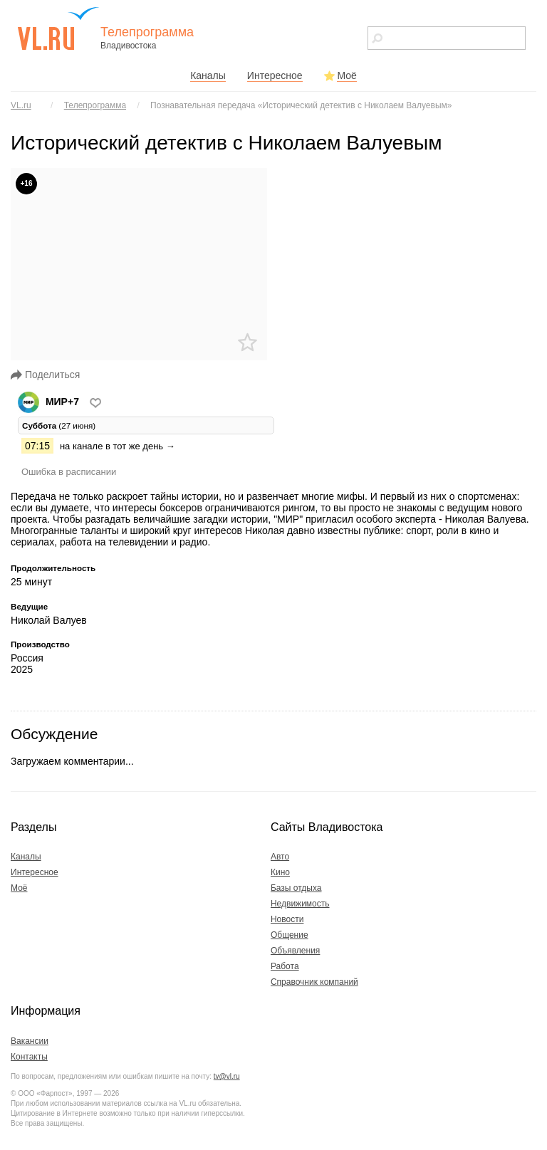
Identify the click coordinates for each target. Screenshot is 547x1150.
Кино (280, 872)
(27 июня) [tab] (58, 425)
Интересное (275, 75)
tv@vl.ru (227, 1076)
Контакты (29, 1057)
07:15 (37, 445)
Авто (280, 857)
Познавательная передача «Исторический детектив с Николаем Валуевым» (301, 105)
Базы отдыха (296, 888)
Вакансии (29, 1041)
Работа (285, 966)
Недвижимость (300, 904)
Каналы (208, 75)
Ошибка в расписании (68, 471)
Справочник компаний (314, 982)
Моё (346, 75)
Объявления (295, 951)
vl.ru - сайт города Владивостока (59, 28)
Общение (289, 935)
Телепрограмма (95, 105)
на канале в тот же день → (117, 446)
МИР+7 (50, 401)
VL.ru (21, 105)
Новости (287, 919)
